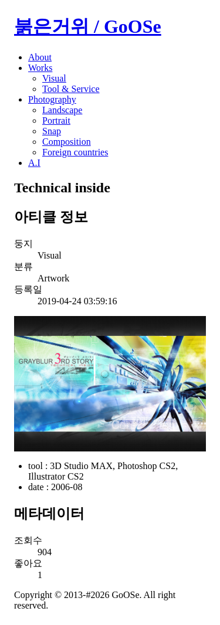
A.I (34, 163)
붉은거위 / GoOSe (87, 26)
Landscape (62, 110)
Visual (54, 78)
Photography (52, 99)
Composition (66, 142)
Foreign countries (75, 152)
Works (40, 68)
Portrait (56, 120)
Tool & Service (71, 89)
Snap (51, 131)
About (40, 57)
